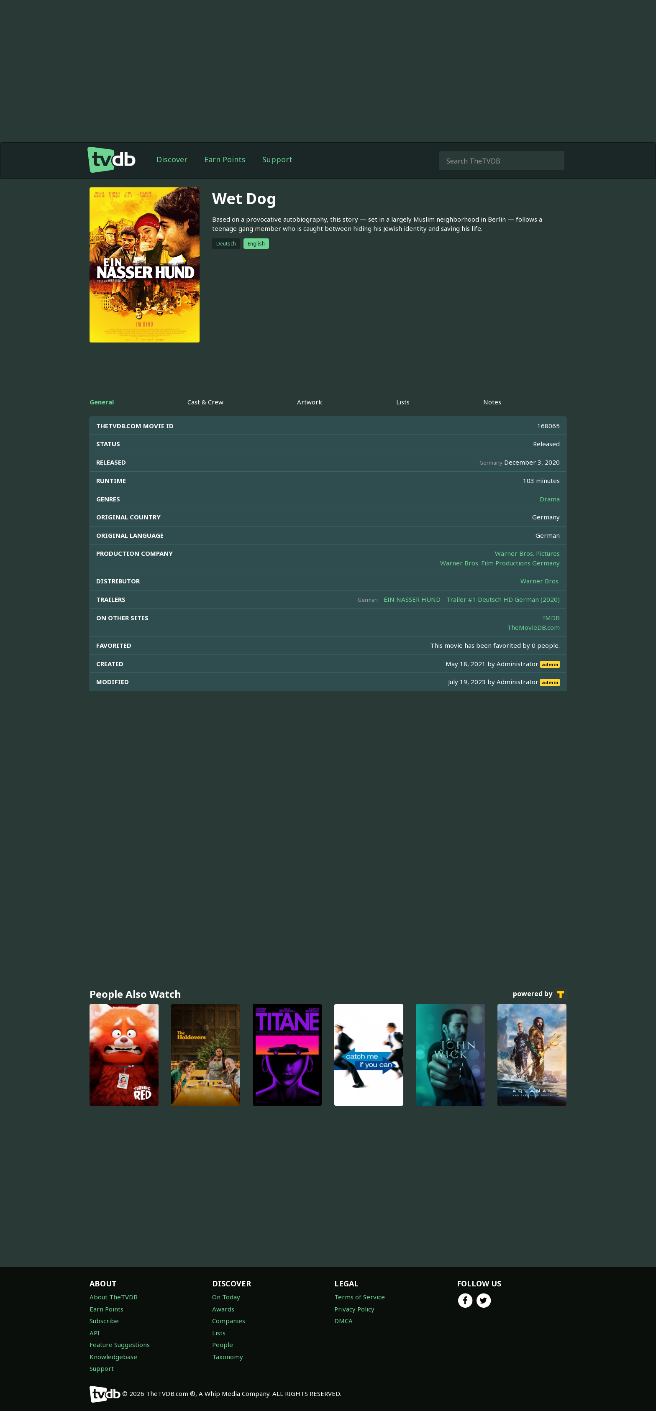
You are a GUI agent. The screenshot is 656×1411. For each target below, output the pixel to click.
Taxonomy (227, 1356)
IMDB (551, 617)
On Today (226, 1297)
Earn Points (225, 159)
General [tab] (102, 402)
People (222, 1344)
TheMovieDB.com (533, 627)
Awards (223, 1309)
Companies (228, 1320)
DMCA (343, 1320)
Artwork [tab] (309, 402)
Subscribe (104, 1320)
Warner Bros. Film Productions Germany (500, 563)
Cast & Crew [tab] (205, 402)
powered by (539, 994)
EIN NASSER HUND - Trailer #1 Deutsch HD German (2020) (472, 599)
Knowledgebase (113, 1356)
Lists (219, 1333)
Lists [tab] (403, 402)
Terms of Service (359, 1297)
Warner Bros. (540, 581)
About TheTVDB (114, 1297)
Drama (550, 499)
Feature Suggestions (120, 1344)
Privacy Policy (354, 1309)
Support (277, 159)
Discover (171, 159)
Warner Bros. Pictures (527, 553)
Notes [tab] (492, 402)
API (95, 1333)
